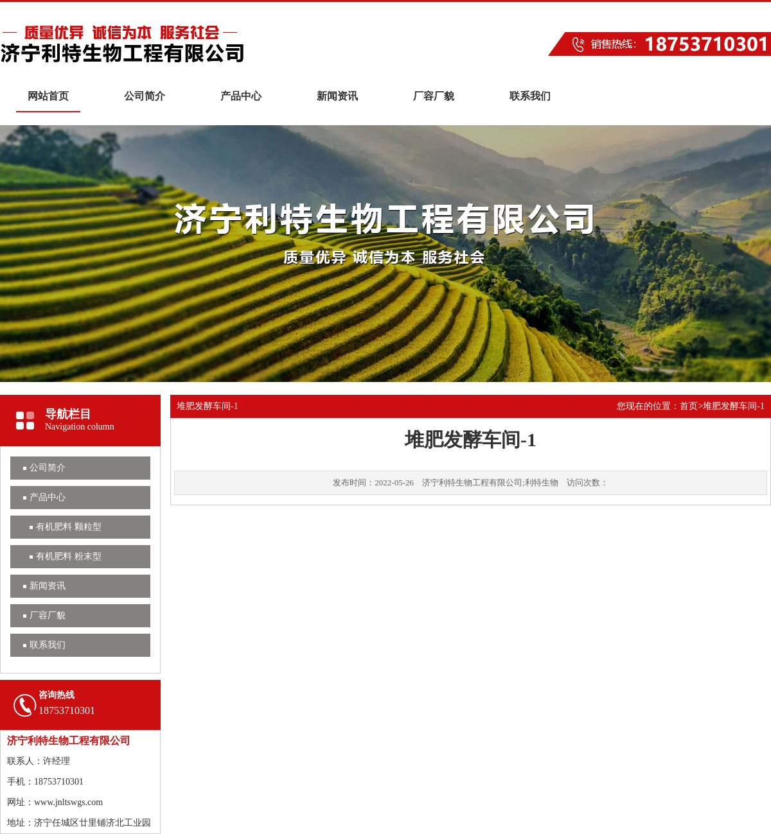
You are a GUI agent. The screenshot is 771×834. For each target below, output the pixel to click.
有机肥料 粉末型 (69, 556)
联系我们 (530, 96)
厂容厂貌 (433, 96)
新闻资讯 (337, 96)
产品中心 (240, 96)
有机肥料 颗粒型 (69, 527)
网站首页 (48, 96)
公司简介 (144, 96)
